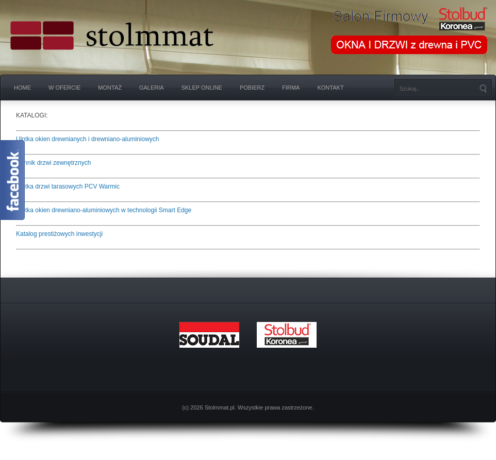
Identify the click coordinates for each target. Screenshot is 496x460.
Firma (291, 87)
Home (22, 87)
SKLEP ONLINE (201, 87)
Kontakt (330, 87)
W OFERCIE (64, 87)
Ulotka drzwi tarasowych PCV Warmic (68, 186)
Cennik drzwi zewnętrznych (53, 162)
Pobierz (252, 87)
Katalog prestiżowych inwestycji (59, 233)
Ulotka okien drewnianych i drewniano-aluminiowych (87, 139)
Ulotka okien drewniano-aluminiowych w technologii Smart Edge (103, 210)
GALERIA (151, 87)
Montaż (110, 87)
